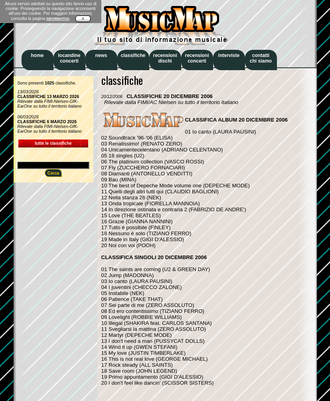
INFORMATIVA (57, 19)
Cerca (53, 173)
